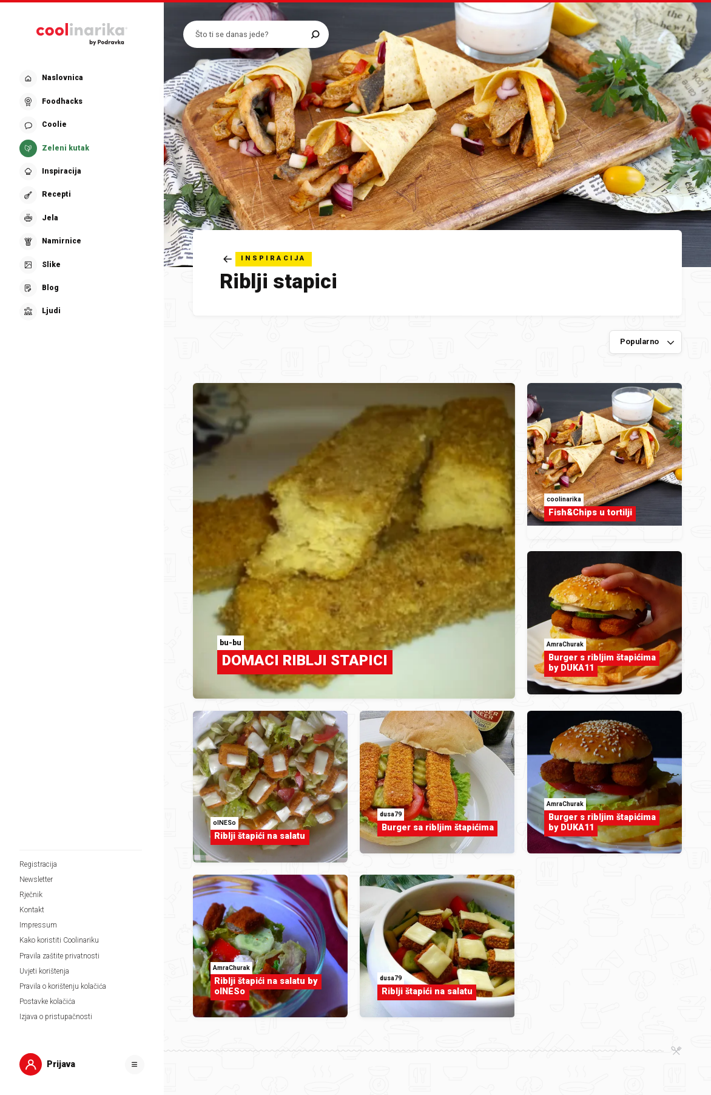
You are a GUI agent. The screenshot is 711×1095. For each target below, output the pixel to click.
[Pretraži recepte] (250, 34)
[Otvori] (134, 1064)
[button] (80, 195)
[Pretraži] (315, 34)
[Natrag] (267, 259)
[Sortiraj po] (645, 342)
